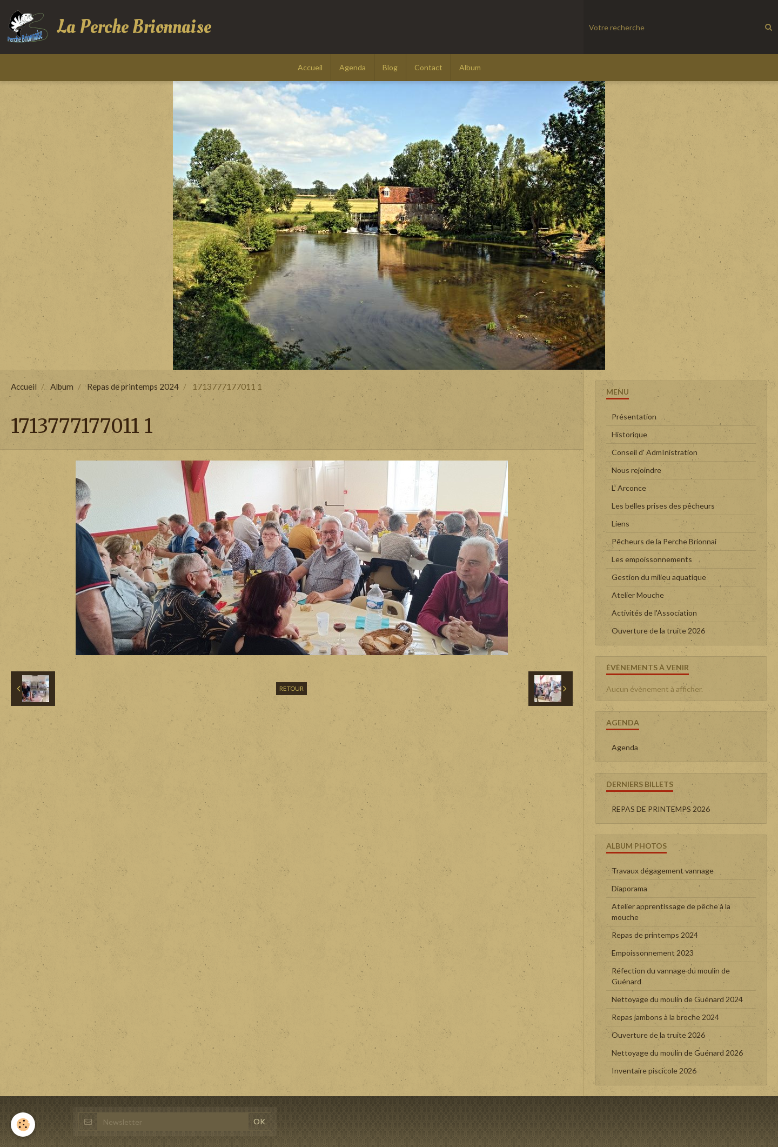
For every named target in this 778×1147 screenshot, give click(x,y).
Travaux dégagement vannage (663, 870)
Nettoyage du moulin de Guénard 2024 (677, 999)
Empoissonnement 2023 (653, 952)
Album (470, 67)
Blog (390, 67)
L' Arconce (629, 487)
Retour (291, 688)
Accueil (310, 67)
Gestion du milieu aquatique (659, 577)
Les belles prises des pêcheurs (663, 505)
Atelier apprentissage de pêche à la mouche (671, 912)
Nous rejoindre (636, 470)
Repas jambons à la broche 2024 (665, 1017)
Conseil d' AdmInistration (654, 452)
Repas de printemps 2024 (133, 386)
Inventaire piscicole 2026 (654, 1070)
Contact (428, 67)
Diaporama (629, 888)
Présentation (634, 416)
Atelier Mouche (638, 594)
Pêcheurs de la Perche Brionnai (664, 541)
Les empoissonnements (652, 559)
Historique (629, 434)
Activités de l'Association (654, 612)
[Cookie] (23, 1124)
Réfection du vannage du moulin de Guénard (671, 976)
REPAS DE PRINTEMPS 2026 (661, 808)
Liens (620, 523)
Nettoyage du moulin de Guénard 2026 (677, 1052)
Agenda (352, 67)
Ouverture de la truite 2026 (658, 630)
